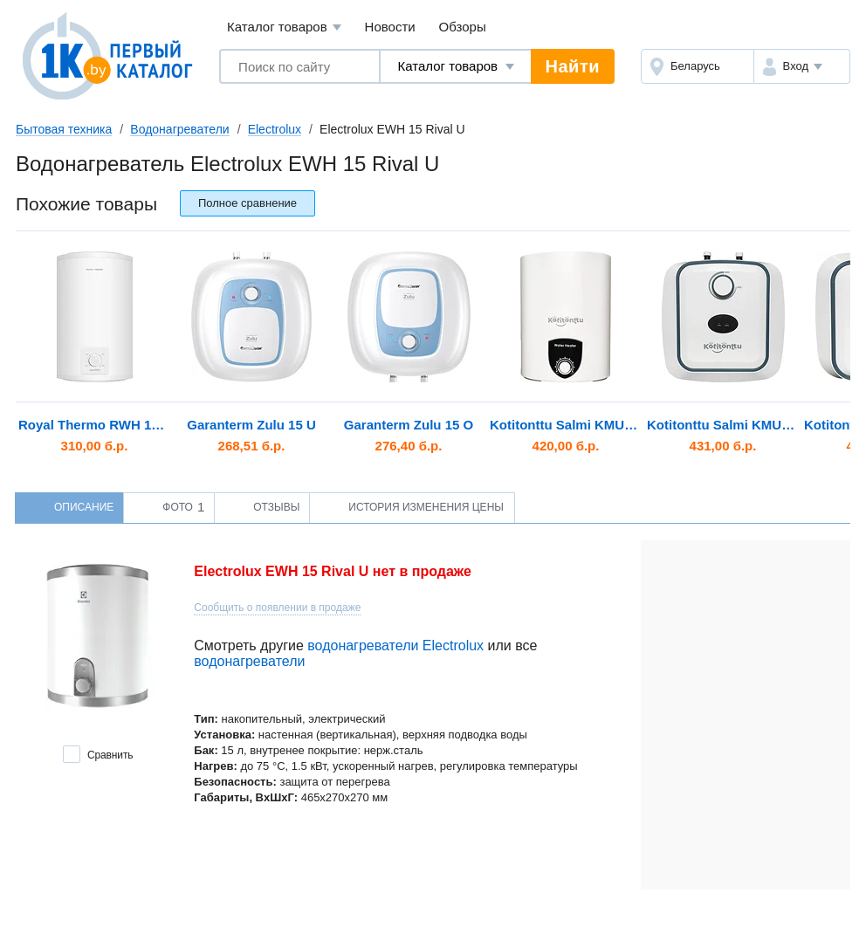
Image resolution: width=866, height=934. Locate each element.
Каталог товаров (284, 27)
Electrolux (274, 129)
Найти (573, 66)
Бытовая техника (64, 129)
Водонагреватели (179, 129)
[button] (801, 66)
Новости (390, 26)
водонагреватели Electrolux (395, 645)
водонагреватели (249, 661)
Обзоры (462, 26)
